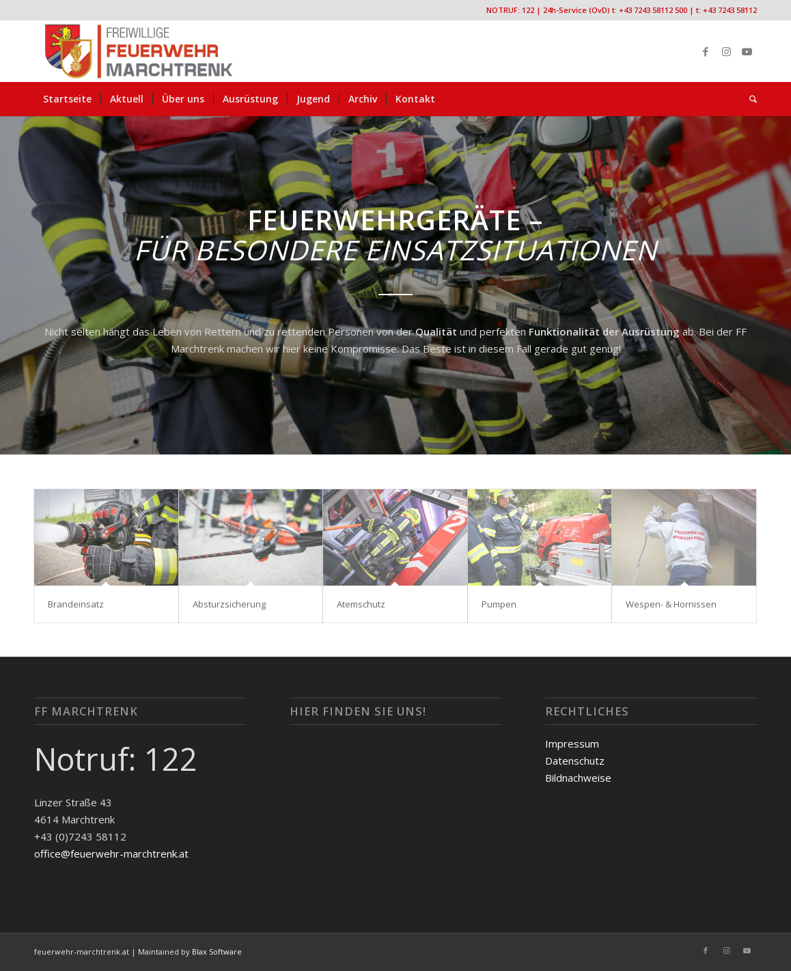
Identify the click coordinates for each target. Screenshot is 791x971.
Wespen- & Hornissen (671, 604)
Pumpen (499, 604)
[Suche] (748, 99)
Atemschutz (361, 604)
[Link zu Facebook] (705, 51)
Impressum (572, 743)
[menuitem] (67, 99)
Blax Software (217, 951)
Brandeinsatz (76, 604)
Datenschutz (575, 760)
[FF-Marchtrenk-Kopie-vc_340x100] (138, 51)
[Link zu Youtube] (746, 51)
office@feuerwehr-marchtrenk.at (111, 853)
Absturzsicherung (229, 604)
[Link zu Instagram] (726, 51)
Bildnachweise (578, 777)
